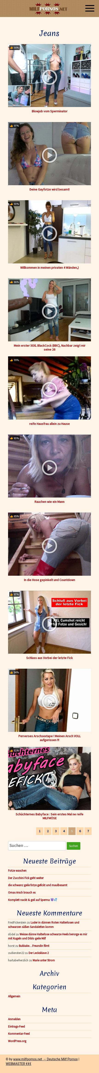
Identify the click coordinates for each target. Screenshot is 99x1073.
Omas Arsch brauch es (21, 892)
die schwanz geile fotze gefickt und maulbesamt (37, 885)
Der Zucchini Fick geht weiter (26, 878)
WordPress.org (17, 1041)
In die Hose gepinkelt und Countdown (49, 580)
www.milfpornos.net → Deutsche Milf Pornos (45, 1059)
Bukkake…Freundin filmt (34, 946)
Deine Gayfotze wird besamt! (49, 189)
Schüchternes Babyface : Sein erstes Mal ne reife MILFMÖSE (49, 816)
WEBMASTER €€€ (18, 1064)
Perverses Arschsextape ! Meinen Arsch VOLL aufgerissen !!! (49, 738)
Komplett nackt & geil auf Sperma (32, 900)
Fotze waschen (17, 871)
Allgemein (14, 996)
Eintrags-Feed (16, 1026)
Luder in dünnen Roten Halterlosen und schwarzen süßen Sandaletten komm (43, 925)
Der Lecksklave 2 (39, 953)
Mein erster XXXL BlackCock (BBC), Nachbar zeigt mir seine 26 (49, 347)
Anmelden (14, 1019)
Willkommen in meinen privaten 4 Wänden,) (49, 267)
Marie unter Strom (44, 960)
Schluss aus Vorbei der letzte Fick (49, 658)
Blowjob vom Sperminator (49, 111)
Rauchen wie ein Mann (49, 502)
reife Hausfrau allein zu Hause (49, 424)
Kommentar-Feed (19, 1034)
